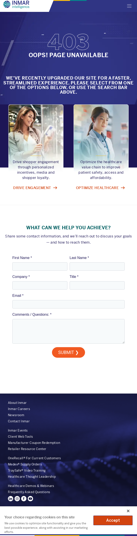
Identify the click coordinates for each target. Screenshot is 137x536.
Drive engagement (32, 188)
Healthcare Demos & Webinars (31, 486)
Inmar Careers (19, 409)
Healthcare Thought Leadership (32, 477)
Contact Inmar (19, 421)
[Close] (128, 511)
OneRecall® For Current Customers (34, 458)
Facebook (23, 498)
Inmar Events (18, 430)
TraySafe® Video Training (27, 470)
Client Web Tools (20, 437)
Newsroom (16, 415)
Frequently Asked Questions (29, 492)
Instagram (17, 498)
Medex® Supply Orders (25, 464)
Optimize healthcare (97, 188)
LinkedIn (10, 498)
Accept (113, 520)
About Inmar (17, 403)
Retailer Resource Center (27, 449)
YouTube (30, 498)
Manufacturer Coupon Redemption (34, 443)
